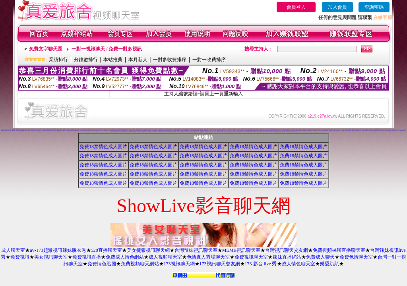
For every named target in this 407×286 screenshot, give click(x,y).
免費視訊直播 (86, 257)
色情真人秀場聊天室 (208, 257)
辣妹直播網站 (287, 257)
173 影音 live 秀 (261, 264)
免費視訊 (19, 257)
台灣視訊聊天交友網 (286, 250)
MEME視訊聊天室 (241, 250)
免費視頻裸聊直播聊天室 (339, 250)
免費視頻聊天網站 (140, 264)
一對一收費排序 (209, 59)
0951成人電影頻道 (3, 129)
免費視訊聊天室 (251, 257)
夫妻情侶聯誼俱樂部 (258, 129)
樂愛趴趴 (329, 264)
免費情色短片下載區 (168, 129)
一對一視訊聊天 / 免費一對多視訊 (107, 49)
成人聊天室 (13, 250)
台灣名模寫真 (286, 129)
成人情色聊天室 (298, 264)
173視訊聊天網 (179, 264)
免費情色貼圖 (101, 264)
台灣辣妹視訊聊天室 (195, 250)
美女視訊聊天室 (51, 257)
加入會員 (337, 7)
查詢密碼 (374, 7)
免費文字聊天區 (45, 49)
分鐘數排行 (86, 59)
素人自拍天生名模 (289, 129)
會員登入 (296, 7)
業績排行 (58, 59)
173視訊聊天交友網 (220, 264)
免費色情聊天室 (356, 257)
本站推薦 (112, 59)
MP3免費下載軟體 (275, 129)
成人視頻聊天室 (165, 257)
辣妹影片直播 (348, 129)
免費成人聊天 (320, 257)
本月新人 (137, 59)
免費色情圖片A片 (143, 130)
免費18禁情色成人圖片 (103, 146)
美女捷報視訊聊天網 (148, 250)
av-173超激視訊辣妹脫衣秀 (58, 250)
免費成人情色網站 (125, 257)
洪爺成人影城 (55, 129)
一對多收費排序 (169, 59)
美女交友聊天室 (334, 130)
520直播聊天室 (106, 250)
